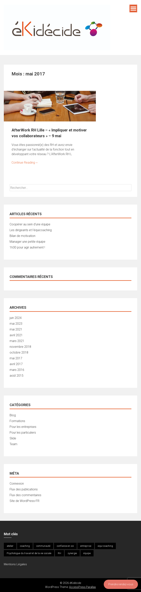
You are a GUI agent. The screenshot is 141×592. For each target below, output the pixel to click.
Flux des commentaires (25, 495)
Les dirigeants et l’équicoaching (31, 230)
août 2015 (16, 375)
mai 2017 (16, 358)
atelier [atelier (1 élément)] (10, 545)
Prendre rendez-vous (120, 584)
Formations (17, 421)
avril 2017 (16, 364)
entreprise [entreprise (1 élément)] (85, 545)
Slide (13, 438)
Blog (13, 415)
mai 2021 (16, 329)
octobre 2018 (19, 352)
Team (13, 444)
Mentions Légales (15, 564)
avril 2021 (16, 335)
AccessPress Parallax (82, 587)
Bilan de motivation (22, 236)
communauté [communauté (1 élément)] (43, 545)
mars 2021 (17, 341)
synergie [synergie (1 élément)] (72, 553)
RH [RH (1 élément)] (59, 553)
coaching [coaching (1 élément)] (25, 545)
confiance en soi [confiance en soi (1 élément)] (65, 545)
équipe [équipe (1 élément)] (87, 553)
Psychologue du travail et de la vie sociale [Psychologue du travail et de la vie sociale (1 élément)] (29, 553)
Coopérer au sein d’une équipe (30, 224)
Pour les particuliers (23, 432)
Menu (133, 8)
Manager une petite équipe (27, 241)
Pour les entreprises (23, 427)
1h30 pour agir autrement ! (27, 247)
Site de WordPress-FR (24, 501)
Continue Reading (25, 162)
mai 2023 (16, 323)
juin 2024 (16, 318)
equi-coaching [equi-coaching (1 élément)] (105, 545)
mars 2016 (17, 370)
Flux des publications (24, 489)
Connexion (17, 483)
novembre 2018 (20, 347)
